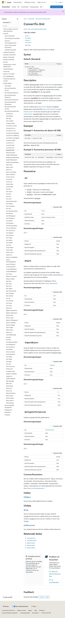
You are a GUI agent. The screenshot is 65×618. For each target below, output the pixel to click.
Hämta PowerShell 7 (56, 7)
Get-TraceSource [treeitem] (10, 230)
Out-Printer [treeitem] (9, 303)
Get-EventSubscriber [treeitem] (11, 201)
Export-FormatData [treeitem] (11, 172)
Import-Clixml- (28, 114)
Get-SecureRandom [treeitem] (11, 228)
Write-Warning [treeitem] (10, 403)
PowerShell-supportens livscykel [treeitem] (9, 80)
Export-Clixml (31, 543)
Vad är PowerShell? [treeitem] (9, 36)
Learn (25, 19)
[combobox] (11, 22)
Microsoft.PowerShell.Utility (43, 19)
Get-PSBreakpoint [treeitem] (10, 216)
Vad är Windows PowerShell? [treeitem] (12, 38)
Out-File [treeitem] (8, 298)
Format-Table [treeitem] (9, 184)
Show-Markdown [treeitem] (10, 354)
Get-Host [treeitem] (8, 208)
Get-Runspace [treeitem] (9, 223)
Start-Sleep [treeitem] (9, 359)
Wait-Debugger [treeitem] (10, 381)
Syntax (27, 36)
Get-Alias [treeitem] (8, 189)
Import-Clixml (31, 548)
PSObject (52, 365)
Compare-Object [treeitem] (10, 123)
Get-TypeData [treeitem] (9, 233)
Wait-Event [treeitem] (9, 383)
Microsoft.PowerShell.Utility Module (37, 29)
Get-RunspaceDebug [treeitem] (11, 225)
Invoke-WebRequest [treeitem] (11, 271)
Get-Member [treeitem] (9, 213)
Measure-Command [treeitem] (11, 276)
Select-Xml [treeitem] (9, 332)
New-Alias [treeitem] (8, 281)
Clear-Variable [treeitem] (9, 121)
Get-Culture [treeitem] (9, 191)
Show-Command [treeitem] (10, 352)
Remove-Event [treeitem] (10, 318)
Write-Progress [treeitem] (10, 398)
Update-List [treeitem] (9, 376)
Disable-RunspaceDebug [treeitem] (12, 157)
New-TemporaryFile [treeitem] (11, 291)
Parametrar (28, 42)
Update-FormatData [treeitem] (11, 374)
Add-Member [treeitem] (9, 116)
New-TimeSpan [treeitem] (10, 293)
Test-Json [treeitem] (8, 364)
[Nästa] (52, 2)
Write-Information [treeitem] (10, 393)
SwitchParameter (49, 430)
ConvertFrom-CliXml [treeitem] (11, 126)
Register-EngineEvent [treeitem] (11, 310)
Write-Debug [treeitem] (9, 386)
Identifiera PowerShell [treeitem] (10, 50)
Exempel (28, 40)
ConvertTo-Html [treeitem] (10, 145)
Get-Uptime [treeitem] (9, 240)
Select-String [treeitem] (9, 330)
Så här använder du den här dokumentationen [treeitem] (10, 30)
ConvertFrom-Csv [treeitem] (10, 128)
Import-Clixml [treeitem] (9, 252)
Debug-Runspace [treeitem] (10, 152)
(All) (26, 233)
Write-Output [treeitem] (9, 395)
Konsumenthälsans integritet (9, 613)
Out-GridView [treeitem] (9, 300)
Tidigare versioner (21, 610)
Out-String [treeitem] (9, 305)
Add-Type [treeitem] (8, 118)
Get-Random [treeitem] (9, 221)
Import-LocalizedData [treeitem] (11, 257)
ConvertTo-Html (31, 540)
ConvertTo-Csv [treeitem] (10, 143)
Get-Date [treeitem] (8, 194)
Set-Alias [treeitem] (8, 337)
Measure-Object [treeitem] (10, 279)
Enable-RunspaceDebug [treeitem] (12, 162)
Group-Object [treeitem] (9, 247)
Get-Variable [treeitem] (9, 242)
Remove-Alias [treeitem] (9, 315)
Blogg (29, 610)
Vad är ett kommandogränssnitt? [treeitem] (10, 42)
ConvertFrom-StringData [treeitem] (12, 138)
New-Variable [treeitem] (9, 296)
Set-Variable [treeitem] (9, 349)
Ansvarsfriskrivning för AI (8, 610)
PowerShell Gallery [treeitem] (8, 69)
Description (28, 38)
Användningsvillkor (25, 613)
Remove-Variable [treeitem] (10, 325)
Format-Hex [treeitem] (9, 179)
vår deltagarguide (31, 569)
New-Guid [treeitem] (8, 286)
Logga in (60, 2)
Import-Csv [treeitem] (9, 255)
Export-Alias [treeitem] (9, 165)
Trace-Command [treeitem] (10, 366)
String (43, 211)
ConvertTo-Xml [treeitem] (10, 150)
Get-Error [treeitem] (8, 196)
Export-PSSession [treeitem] (10, 174)
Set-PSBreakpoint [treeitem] (10, 344)
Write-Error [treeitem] (9, 388)
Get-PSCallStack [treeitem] (10, 218)
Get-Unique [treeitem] (9, 238)
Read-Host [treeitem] (9, 308)
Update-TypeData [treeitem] (10, 378)
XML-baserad (49, 84)
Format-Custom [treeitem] (10, 177)
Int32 (54, 295)
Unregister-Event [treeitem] (10, 371)
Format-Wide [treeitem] (9, 186)
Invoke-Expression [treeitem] (10, 266)
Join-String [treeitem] (9, 274)
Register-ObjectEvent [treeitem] (11, 313)
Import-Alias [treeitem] (9, 250)
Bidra (35, 610)
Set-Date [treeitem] (8, 339)
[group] (43, 157)
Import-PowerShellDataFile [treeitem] (11, 261)
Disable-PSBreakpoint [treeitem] (11, 155)
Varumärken (35, 613)
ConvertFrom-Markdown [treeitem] (12, 133)
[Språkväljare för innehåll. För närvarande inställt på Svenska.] (6, 606)
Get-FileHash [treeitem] (9, 203)
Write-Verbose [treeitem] (10, 400)
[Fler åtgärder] (61, 19)
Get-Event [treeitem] (8, 199)
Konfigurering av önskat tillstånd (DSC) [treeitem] (9, 65)
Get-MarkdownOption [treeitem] (12, 211)
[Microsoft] (3, 2)
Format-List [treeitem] (9, 182)
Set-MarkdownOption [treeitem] (12, 342)
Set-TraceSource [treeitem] (10, 347)
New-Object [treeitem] (9, 288)
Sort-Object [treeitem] (9, 357)
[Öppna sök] (56, 2)
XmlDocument (29, 525)
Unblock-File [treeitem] (9, 369)
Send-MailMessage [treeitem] (11, 335)
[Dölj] (17, 18)
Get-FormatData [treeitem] (10, 206)
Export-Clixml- (42, 107)
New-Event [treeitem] (9, 283)
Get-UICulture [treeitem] (9, 235)
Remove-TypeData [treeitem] (11, 322)
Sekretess (41, 610)
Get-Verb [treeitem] (8, 245)
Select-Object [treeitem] (9, 327)
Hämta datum (31, 545)
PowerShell (31, 19)
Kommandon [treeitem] (9, 113)
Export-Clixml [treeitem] (9, 167)
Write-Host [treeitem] (9, 391)
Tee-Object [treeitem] (9, 361)
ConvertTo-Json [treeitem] (10, 148)
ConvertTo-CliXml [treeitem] (10, 140)
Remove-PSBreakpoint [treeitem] (12, 320)
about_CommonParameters (36, 488)
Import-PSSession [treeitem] (10, 264)
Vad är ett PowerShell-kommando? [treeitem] (10, 46)
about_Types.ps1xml (51, 283)
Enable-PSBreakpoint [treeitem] (11, 160)
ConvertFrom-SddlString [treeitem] (12, 135)
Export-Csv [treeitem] (9, 169)
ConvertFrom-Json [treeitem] (11, 130)
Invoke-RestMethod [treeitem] (11, 269)
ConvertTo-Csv (31, 538)
